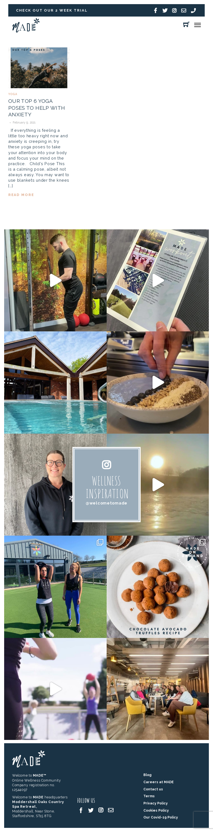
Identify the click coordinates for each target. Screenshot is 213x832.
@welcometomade (106, 503)
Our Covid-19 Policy (160, 817)
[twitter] (91, 810)
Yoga (12, 94)
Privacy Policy (155, 803)
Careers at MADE (158, 782)
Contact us (153, 789)
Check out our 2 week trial (52, 10)
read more (21, 195)
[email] (111, 810)
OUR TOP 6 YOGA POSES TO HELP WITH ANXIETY (36, 107)
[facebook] (81, 810)
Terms (149, 796)
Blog (147, 775)
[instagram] (101, 810)
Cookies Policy (156, 810)
